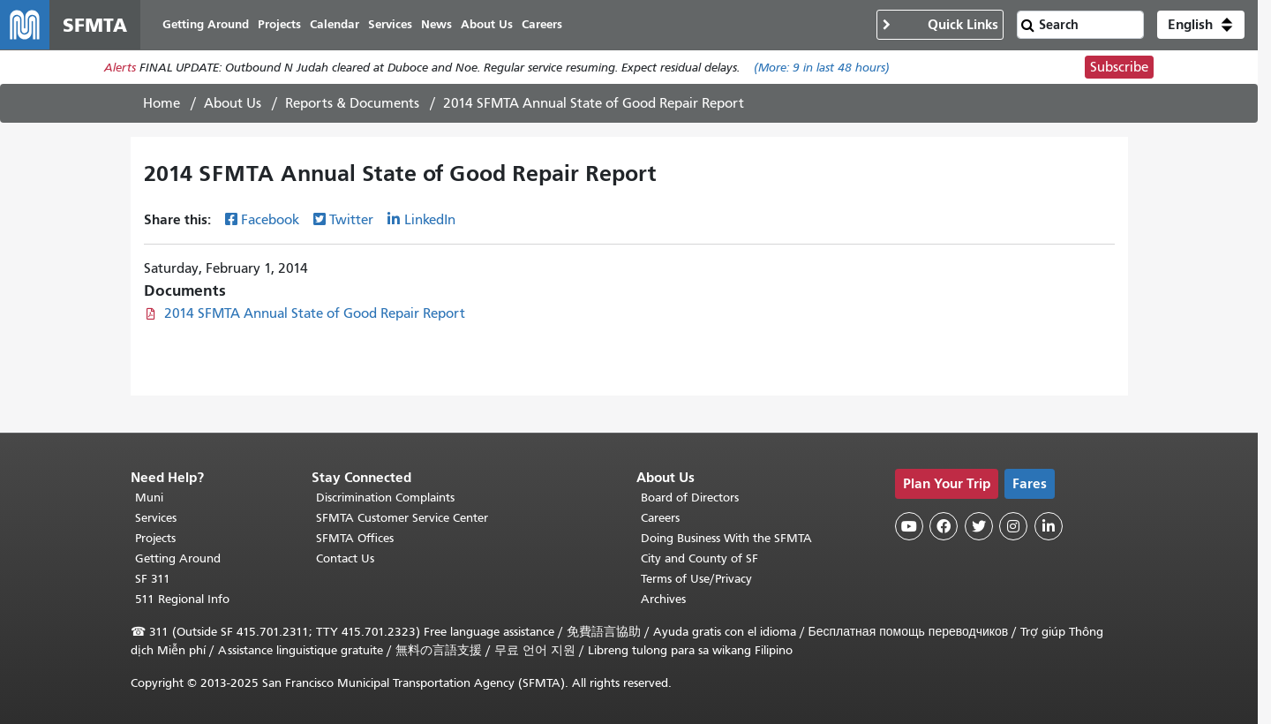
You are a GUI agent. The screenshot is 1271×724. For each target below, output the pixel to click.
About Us (232, 103)
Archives (663, 599)
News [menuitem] (436, 24)
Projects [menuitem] (279, 24)
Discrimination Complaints (385, 497)
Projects (155, 538)
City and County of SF (699, 558)
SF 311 (152, 578)
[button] (1201, 25)
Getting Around (178, 558)
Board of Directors (690, 497)
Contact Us (345, 558)
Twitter (351, 220)
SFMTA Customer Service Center (402, 517)
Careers (660, 517)
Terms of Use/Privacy (696, 578)
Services (156, 517)
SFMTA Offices (355, 538)
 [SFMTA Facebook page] (943, 526)
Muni (149, 497)
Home (161, 103)
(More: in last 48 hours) (822, 67)
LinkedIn (429, 220)
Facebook (270, 220)
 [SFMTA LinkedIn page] (1048, 526)
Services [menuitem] (390, 24)
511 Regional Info (182, 599)
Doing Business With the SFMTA (726, 538)
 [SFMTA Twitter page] (979, 526)
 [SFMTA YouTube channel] (909, 526)
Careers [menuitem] (542, 24)
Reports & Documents (352, 103)
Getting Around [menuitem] (205, 24)
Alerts (120, 67)
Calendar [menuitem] (334, 24)
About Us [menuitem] (487, 24)
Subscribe (1119, 67)
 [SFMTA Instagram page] (1013, 526)
